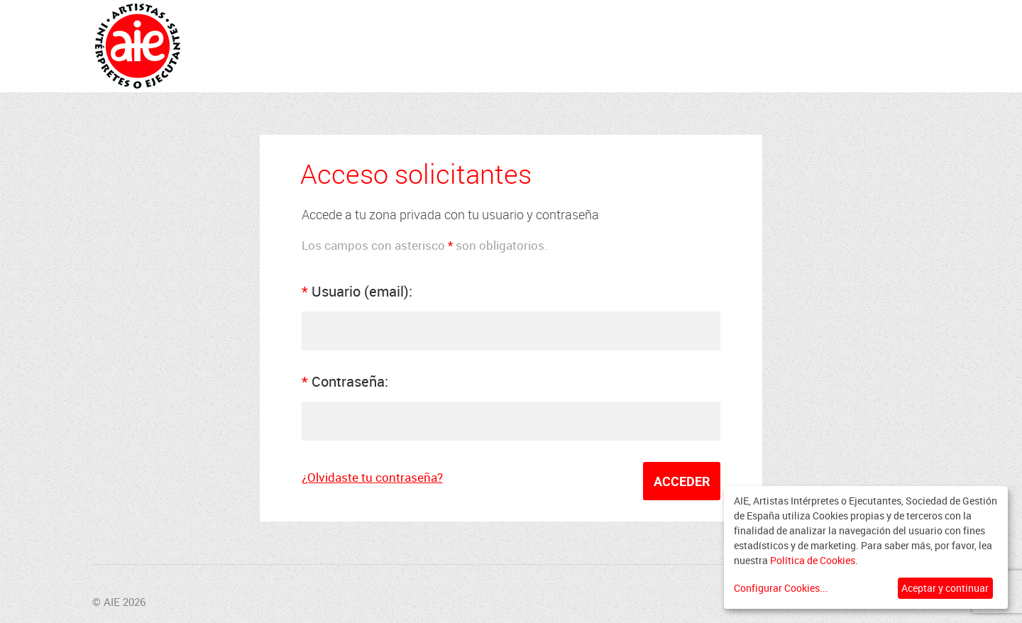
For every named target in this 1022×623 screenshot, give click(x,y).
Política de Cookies (812, 560)
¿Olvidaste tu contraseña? (372, 477)
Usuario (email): (357, 291)
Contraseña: (345, 381)
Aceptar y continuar (945, 588)
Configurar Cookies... (781, 588)
